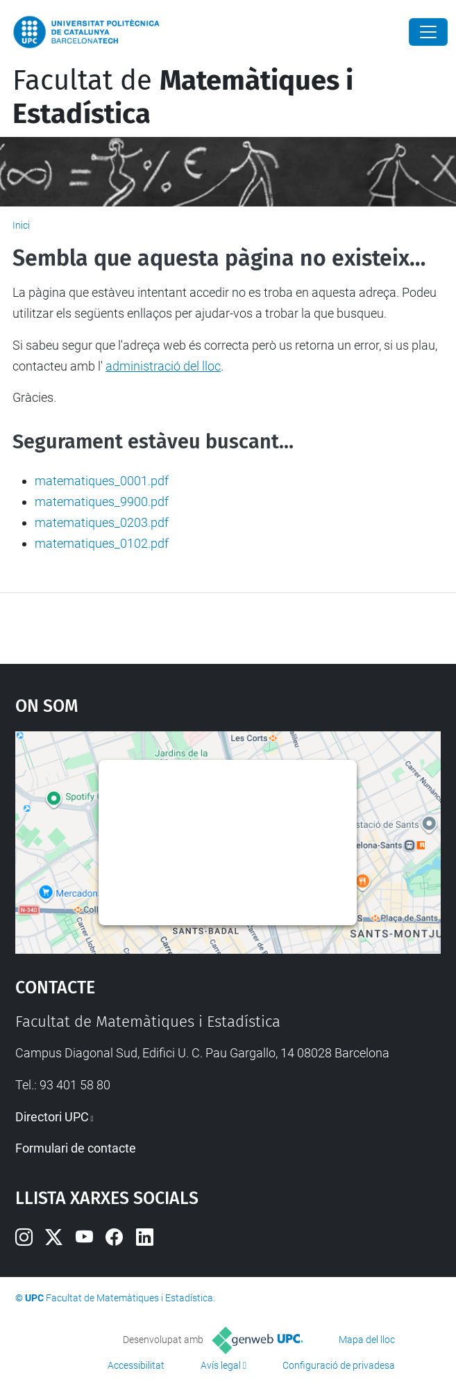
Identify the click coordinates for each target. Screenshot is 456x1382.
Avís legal (221, 1365)
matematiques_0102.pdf (102, 543)
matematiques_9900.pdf (102, 501)
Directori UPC (52, 1116)
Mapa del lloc (367, 1339)
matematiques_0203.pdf (102, 522)
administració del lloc (163, 366)
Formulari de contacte (75, 1148)
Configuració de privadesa (338, 1365)
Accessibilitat (136, 1365)
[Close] (428, 32)
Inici (21, 225)
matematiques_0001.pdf (102, 480)
